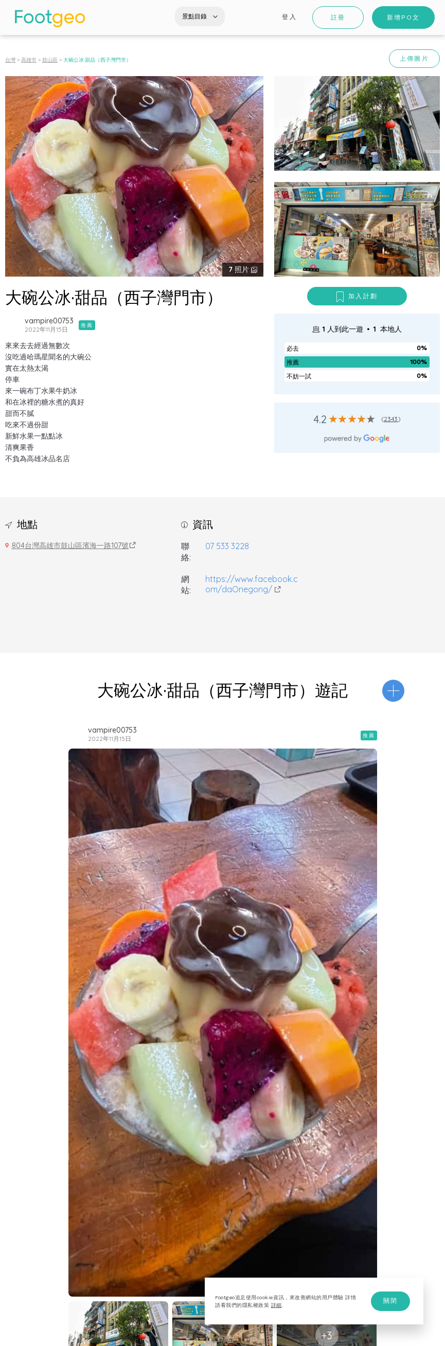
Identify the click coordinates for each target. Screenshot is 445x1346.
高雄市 (29, 60)
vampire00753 (49, 320)
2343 (391, 419)
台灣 (10, 60)
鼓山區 (50, 60)
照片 (239, 269)
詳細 (276, 1305)
